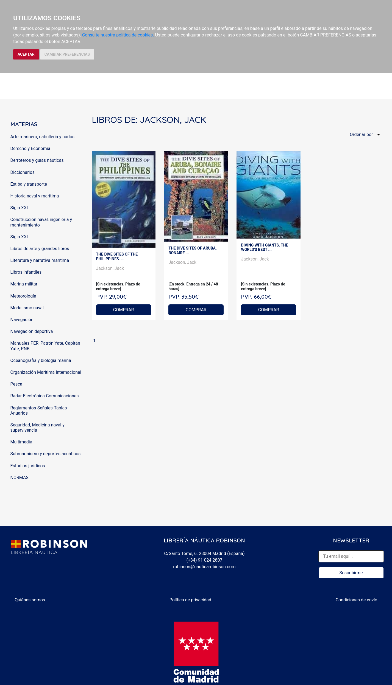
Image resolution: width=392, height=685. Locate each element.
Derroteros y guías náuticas (37, 160)
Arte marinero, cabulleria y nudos (42, 136)
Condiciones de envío (356, 599)
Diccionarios (22, 172)
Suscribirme (351, 572)
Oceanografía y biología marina (40, 360)
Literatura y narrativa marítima (39, 260)
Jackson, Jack (110, 268)
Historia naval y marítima (34, 196)
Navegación (22, 319)
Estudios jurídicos (27, 465)
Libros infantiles (26, 272)
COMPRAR (123, 309)
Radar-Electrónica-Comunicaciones (44, 395)
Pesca (16, 384)
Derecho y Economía (30, 148)
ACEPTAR (26, 54)
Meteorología (23, 296)
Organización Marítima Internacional (45, 372)
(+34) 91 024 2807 (205, 560)
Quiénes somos (30, 599)
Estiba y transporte (28, 184)
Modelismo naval (27, 307)
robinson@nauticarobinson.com (204, 566)
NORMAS (19, 477)
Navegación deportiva (31, 331)
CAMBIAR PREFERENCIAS (67, 54)
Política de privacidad (190, 599)
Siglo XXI (19, 207)
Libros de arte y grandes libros (39, 248)
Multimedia (21, 442)
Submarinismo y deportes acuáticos (45, 453)
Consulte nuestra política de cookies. (118, 35)
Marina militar (24, 284)
